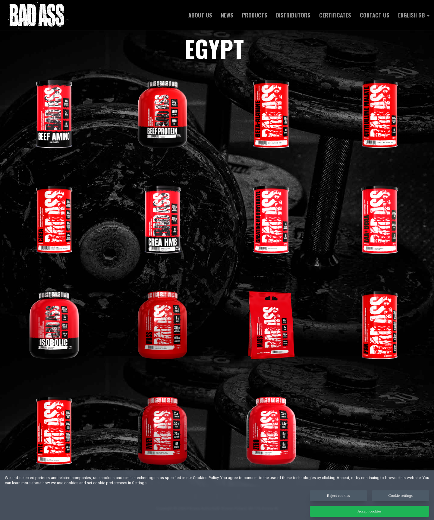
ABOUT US (200, 15)
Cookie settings (400, 499)
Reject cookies (338, 499)
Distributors (293, 15)
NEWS (227, 15)
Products (254, 15)
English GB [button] (413, 15)
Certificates (335, 15)
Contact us (374, 15)
